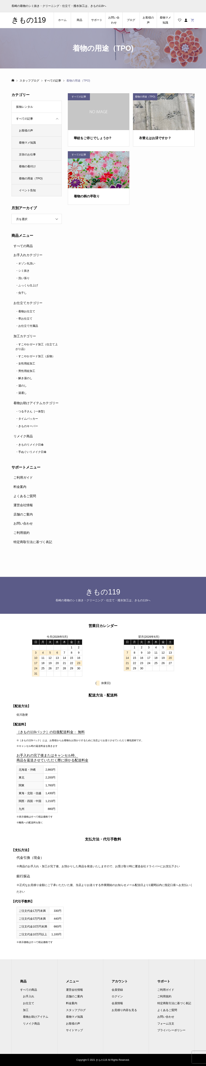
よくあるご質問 (24, 496)
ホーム (62, 20)
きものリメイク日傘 (31, 444)
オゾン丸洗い (26, 263)
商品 (79, 20)
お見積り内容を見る (124, 1010)
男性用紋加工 (26, 371)
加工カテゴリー (24, 336)
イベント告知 (27, 190)
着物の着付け (27, 166)
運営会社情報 (23, 505)
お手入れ (28, 996)
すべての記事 (24, 118)
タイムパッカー (28, 418)
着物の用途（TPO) (30, 178)
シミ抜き (24, 270)
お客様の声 (148, 20)
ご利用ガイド (23, 477)
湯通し (22, 392)
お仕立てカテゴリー (27, 303)
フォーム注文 (165, 1023)
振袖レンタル (24, 106)
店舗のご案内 (23, 514)
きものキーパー (28, 426)
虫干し (22, 292)
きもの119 (28, 20)
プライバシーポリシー (171, 1030)
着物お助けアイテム (35, 1016)
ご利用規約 (21, 532)
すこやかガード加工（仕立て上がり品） (36, 346)
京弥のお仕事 (27, 154)
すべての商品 (23, 246)
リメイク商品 (23, 436)
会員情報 (117, 1003)
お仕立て (28, 1003)
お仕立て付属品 (28, 325)
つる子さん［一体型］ (32, 411)
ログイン (117, 996)
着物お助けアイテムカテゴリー (36, 403)
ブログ (131, 20)
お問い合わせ (113, 20)
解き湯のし (25, 378)
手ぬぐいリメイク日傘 (32, 451)
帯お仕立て (25, 318)
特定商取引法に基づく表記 (32, 542)
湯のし (22, 385)
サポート (96, 20)
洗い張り (24, 278)
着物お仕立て (26, 311)
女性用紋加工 (26, 363)
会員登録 (117, 989)
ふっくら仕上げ (28, 285)
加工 (26, 1010)
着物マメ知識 (165, 20)
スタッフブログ (76, 1010)
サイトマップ (74, 1030)
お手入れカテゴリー (27, 255)
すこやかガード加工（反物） (36, 356)
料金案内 (19, 486)
